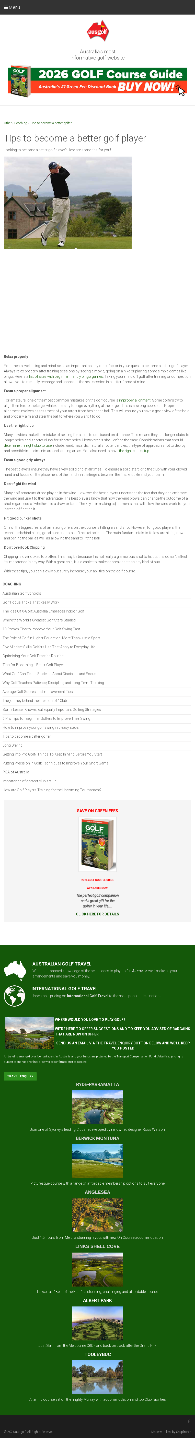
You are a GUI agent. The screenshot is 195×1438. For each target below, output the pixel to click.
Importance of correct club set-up (29, 781)
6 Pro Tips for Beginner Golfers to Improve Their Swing (46, 718)
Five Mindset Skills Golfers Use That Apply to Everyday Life (49, 647)
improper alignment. (135, 400)
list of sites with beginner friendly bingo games (66, 376)
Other (8, 123)
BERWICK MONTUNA (97, 1138)
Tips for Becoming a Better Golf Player (33, 665)
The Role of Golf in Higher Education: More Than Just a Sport (51, 638)
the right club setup (133, 451)
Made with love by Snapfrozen (171, 1432)
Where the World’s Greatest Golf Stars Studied (39, 620)
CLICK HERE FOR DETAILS (97, 914)
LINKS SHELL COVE (97, 1246)
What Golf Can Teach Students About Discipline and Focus (49, 674)
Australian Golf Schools (22, 593)
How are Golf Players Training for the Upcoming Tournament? (52, 790)
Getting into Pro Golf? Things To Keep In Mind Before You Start (52, 754)
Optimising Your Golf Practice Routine (33, 656)
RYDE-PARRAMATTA (97, 1084)
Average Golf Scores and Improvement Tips (38, 692)
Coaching (20, 123)
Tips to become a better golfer (51, 123)
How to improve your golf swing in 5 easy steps (41, 727)
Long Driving (12, 745)
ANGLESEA (97, 1192)
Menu (12, 7)
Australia (139, 971)
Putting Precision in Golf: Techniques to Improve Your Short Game (55, 763)
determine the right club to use (28, 445)
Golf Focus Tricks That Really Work (31, 602)
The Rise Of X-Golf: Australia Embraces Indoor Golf (43, 611)
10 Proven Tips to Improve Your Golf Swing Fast (41, 629)
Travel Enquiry (20, 1076)
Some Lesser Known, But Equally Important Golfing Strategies (52, 710)
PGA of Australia (16, 772)
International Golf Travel (87, 996)
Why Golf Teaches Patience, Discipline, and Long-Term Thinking (53, 683)
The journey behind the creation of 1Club (35, 701)
